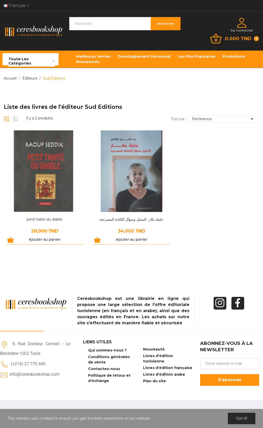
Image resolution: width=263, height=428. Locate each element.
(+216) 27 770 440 (28, 363)
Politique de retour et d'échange (109, 378)
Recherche (165, 23)
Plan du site (154, 381)
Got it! (241, 418)
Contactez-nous (104, 368)
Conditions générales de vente (109, 359)
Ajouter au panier (45, 239)
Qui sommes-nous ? (107, 350)
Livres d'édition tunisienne (158, 358)
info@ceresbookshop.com (34, 374)
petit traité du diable (44, 219)
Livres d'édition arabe (164, 374)
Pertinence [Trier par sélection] (223, 119)
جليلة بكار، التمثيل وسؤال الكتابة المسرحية (131, 219)
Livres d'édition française (167, 367)
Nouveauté (154, 349)
